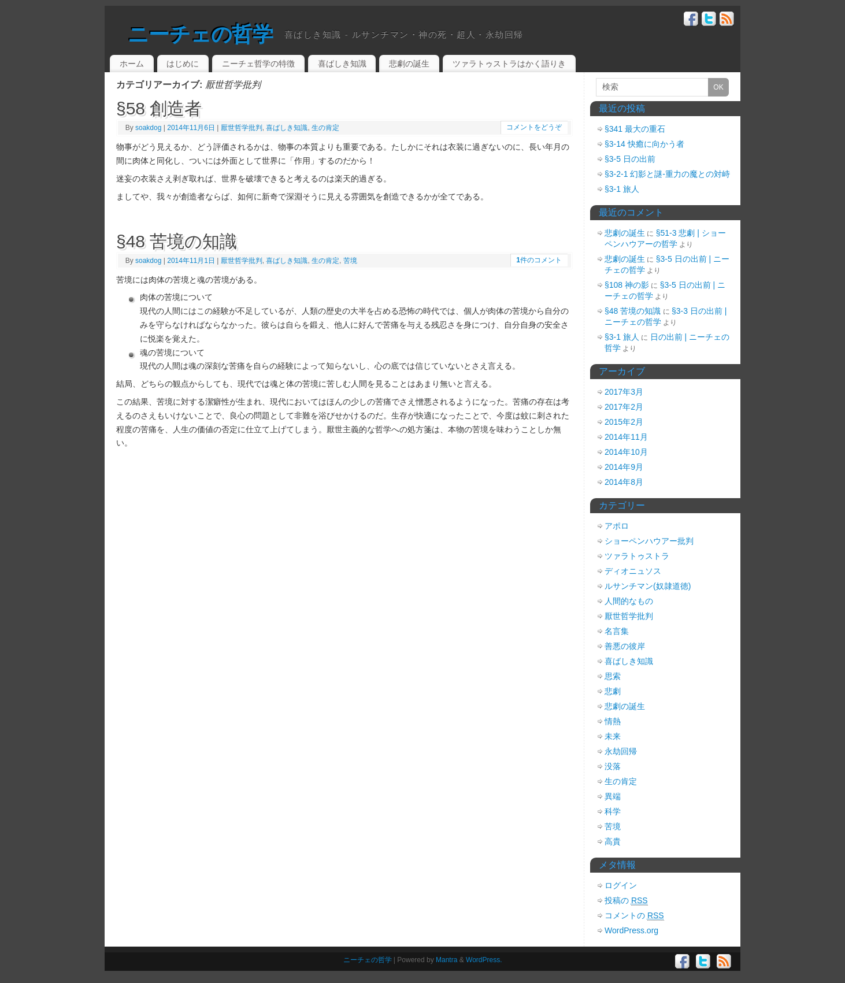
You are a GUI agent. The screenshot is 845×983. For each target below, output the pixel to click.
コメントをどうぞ (534, 127)
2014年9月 (624, 467)
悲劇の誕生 (409, 63)
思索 (613, 676)
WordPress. (484, 960)
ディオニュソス (633, 571)
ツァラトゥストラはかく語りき (509, 63)
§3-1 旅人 (622, 189)
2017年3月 (624, 391)
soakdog (148, 128)
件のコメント (539, 260)
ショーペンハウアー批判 (649, 541)
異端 (613, 796)
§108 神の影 (627, 285)
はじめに (182, 63)
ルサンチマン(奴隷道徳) (648, 586)
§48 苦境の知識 (176, 241)
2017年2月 (624, 406)
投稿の (626, 901)
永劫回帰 (621, 751)
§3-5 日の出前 (630, 159)
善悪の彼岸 (625, 646)
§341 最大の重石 (635, 128)
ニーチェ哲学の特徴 (258, 63)
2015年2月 (624, 421)
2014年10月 (626, 452)
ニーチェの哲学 (200, 34)
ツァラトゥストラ (637, 556)
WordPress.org (631, 930)
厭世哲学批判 (241, 128)
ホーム (132, 63)
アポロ (617, 526)
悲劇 (613, 691)
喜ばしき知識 (342, 63)
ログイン (621, 885)
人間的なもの (629, 601)
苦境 (350, 261)
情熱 (613, 721)
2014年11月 (626, 437)
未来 (613, 736)
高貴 (613, 841)
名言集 (617, 631)
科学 (613, 811)
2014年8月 (624, 482)
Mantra (446, 960)
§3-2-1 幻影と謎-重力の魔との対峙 (667, 174)
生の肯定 (325, 128)
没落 (613, 766)
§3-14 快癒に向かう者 (644, 144)
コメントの (634, 916)
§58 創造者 (159, 108)
